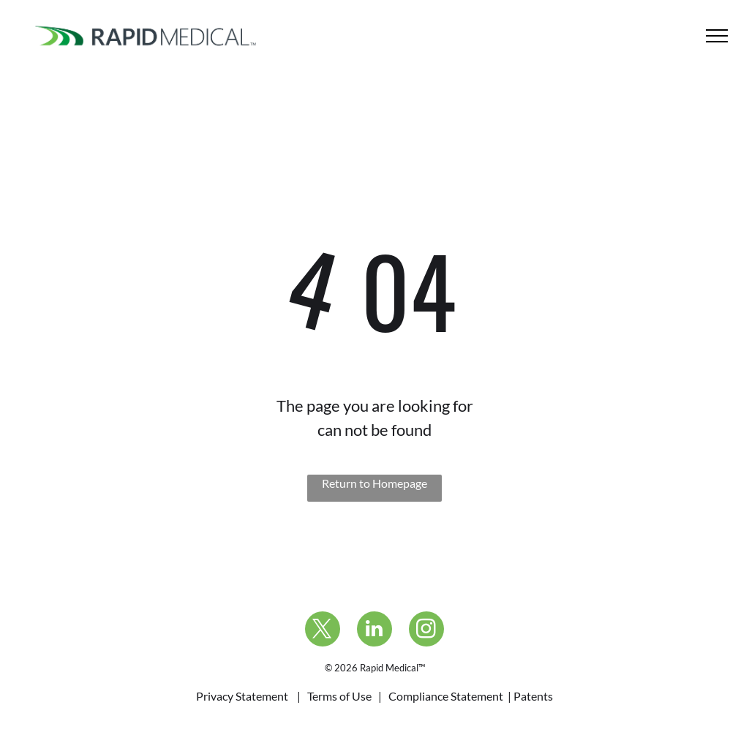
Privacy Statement (242, 696)
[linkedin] (374, 630)
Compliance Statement (445, 696)
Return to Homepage (374, 483)
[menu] (717, 36)
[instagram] (426, 630)
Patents (533, 696)
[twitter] (322, 630)
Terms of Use (339, 696)
